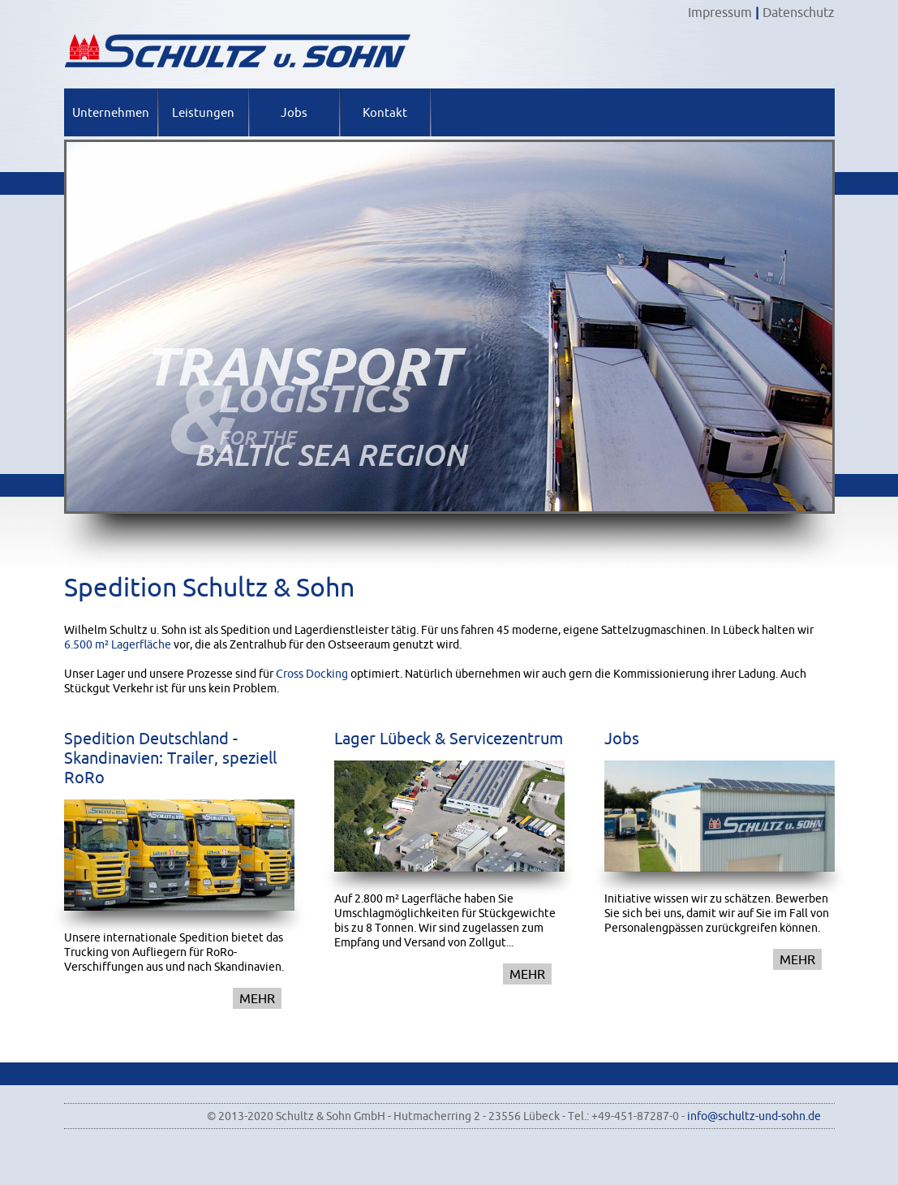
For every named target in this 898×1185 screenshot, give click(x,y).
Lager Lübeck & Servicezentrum (448, 738)
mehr (257, 998)
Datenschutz (799, 12)
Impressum (720, 12)
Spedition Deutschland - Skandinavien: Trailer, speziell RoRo (170, 757)
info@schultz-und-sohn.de (754, 1116)
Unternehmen (110, 112)
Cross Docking (312, 673)
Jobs (294, 112)
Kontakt (385, 112)
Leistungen (203, 112)
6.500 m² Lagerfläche (117, 644)
